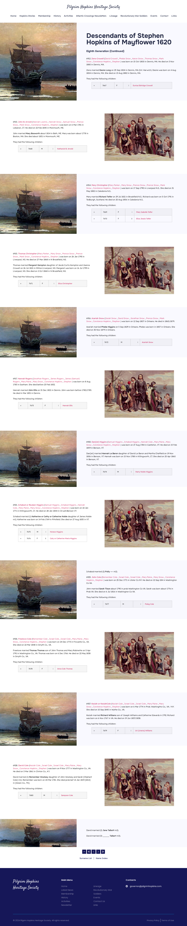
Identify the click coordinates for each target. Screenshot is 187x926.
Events (154, 16)
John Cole (96, 577)
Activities (68, 16)
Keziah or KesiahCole (101, 703)
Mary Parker (114, 185)
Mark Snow (25, 125)
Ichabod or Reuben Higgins (31, 505)
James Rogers (57, 378)
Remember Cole (109, 577)
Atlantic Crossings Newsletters (91, 16)
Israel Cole (124, 577)
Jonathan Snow (137, 318)
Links (174, 16)
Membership (44, 16)
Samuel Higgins (115, 442)
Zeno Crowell (97, 58)
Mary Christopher (100, 185)
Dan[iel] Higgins (99, 442)
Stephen (116, 61)
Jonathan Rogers (41, 378)
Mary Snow (126, 185)
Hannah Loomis (40, 122)
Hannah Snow (55, 122)
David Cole (23, 765)
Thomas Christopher (27, 253)
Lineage (113, 16)
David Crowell (111, 58)
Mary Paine (26, 381)
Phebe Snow (125, 58)
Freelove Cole (24, 639)
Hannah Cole (147, 442)
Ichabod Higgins (131, 442)
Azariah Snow (98, 318)
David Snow (123, 318)
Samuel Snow (69, 122)
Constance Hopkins (102, 61)
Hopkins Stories (27, 16)
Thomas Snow (151, 58)
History (57, 16)
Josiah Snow (110, 318)
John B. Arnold (25, 122)
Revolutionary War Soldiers (134, 16)
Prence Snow (139, 185)
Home (13, 16)
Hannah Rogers (25, 378)
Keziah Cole (117, 703)
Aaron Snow (137, 58)
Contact (164, 16)
